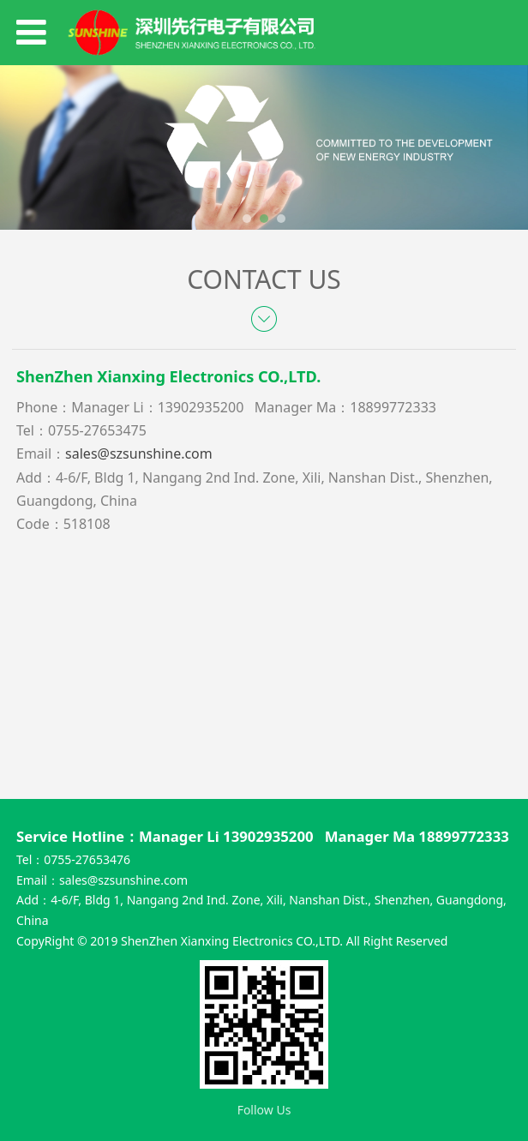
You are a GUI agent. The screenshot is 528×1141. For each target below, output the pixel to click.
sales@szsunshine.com (123, 880)
